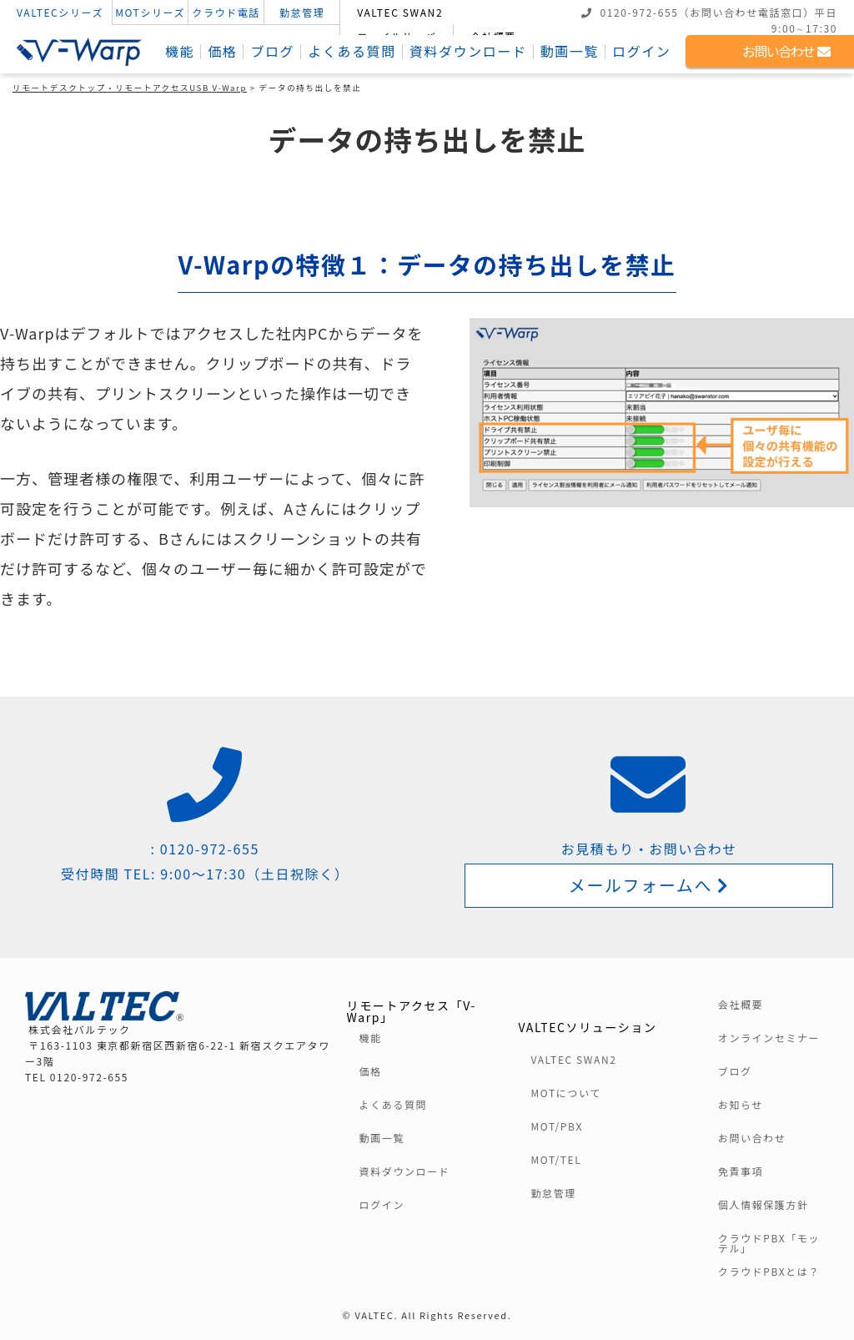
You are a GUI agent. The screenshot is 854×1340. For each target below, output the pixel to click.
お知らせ (740, 1105)
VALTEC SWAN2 (400, 12)
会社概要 (740, 1005)
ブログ (272, 51)
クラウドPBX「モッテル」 (769, 1243)
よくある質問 (352, 51)
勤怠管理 (301, 12)
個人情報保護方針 (763, 1205)
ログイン (641, 51)
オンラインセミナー (769, 1038)
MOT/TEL (555, 1160)
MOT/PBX (556, 1126)
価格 (222, 51)
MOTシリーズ (150, 12)
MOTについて (565, 1093)
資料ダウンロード (468, 51)
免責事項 (740, 1171)
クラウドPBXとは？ (769, 1272)
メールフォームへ (649, 885)
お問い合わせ (752, 1138)
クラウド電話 (226, 12)
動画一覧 (569, 51)
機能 (179, 51)
